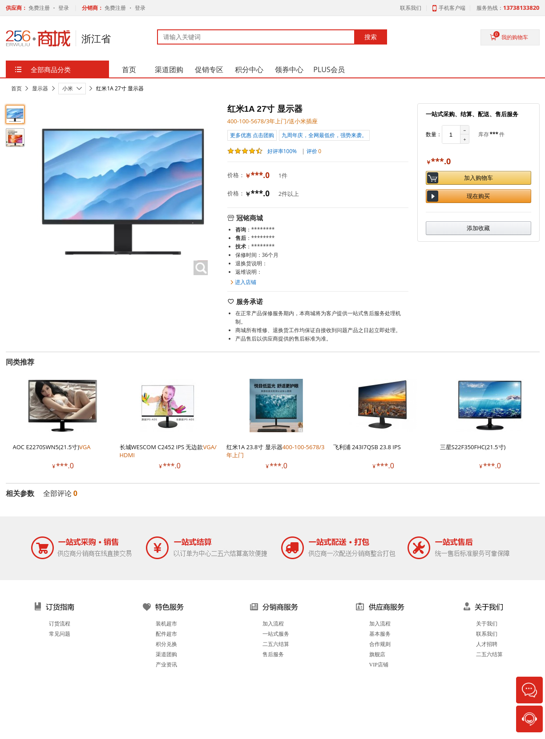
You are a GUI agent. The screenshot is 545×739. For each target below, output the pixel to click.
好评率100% (262, 151)
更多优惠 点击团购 (252, 135)
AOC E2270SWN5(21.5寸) (52, 447)
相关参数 (20, 493)
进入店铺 (245, 282)
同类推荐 (20, 362)
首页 (16, 88)
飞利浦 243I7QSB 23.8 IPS (367, 447)
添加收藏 (478, 228)
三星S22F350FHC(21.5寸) (473, 447)
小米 (67, 88)
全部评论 (60, 493)
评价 (314, 151)
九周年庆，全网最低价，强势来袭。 (324, 135)
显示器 (40, 88)
